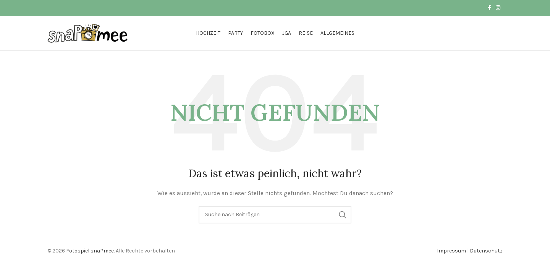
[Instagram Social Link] (498, 8)
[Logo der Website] (87, 32)
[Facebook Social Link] (489, 8)
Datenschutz (486, 250)
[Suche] (275, 214)
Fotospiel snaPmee (90, 250)
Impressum (451, 250)
